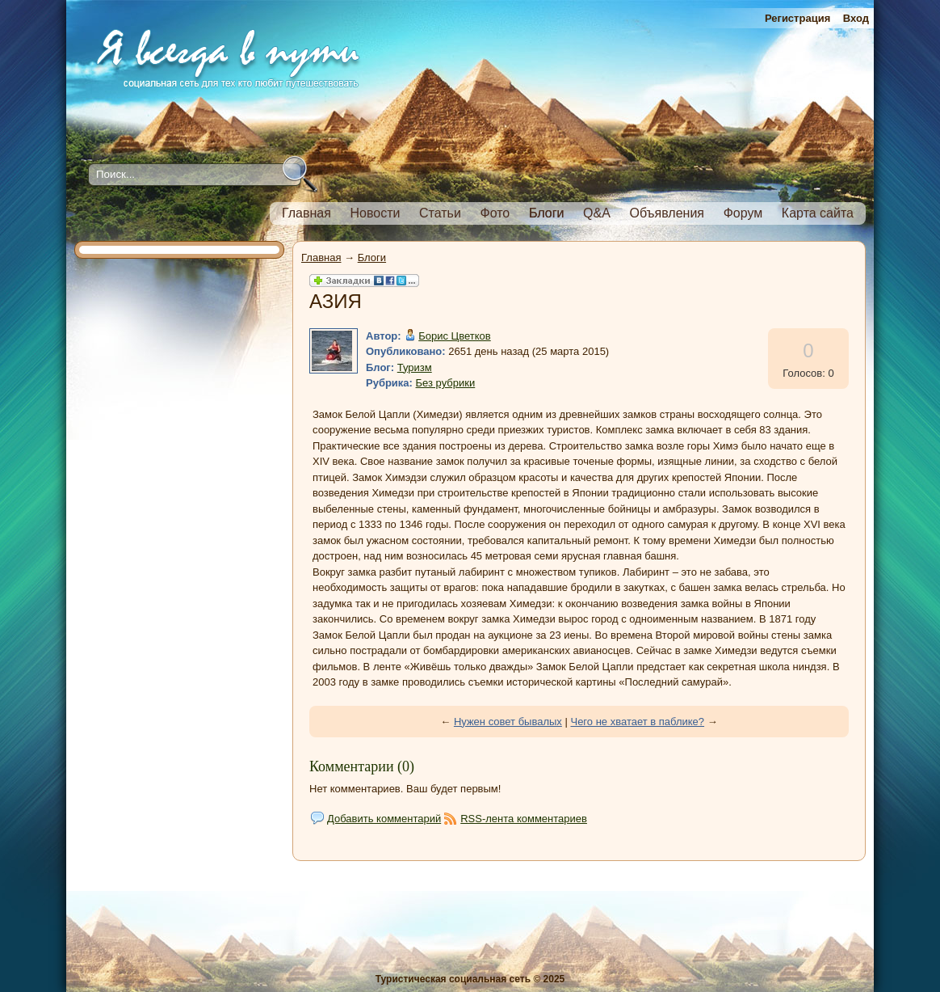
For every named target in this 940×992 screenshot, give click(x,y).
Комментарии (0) (361, 766)
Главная (321, 257)
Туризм (414, 367)
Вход (856, 18)
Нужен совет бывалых (508, 722)
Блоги (372, 257)
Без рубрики (446, 383)
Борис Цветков (454, 336)
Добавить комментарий (384, 819)
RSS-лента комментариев (523, 819)
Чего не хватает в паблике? (637, 722)
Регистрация (797, 18)
